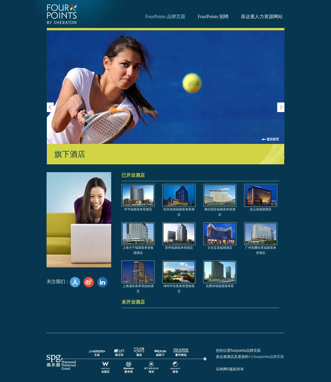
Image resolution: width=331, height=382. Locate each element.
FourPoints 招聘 (213, 16)
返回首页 (273, 139)
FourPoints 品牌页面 (165, 16)
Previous (50, 107)
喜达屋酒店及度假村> (233, 357)
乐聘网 (221, 369)
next (280, 107)
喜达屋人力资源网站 (262, 16)
